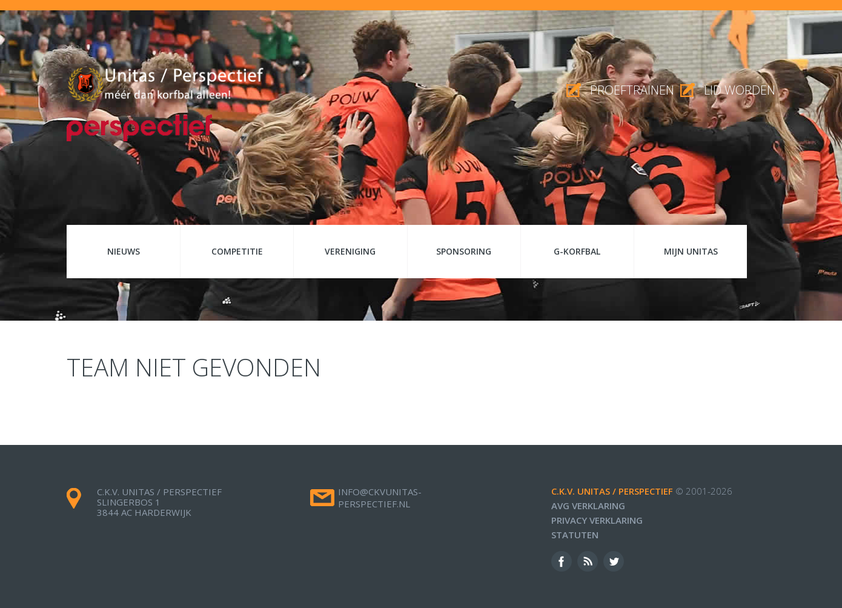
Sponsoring (463, 251)
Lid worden (739, 90)
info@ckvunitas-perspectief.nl (380, 498)
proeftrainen (632, 90)
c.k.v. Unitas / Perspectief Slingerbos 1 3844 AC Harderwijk (159, 502)
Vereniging (350, 251)
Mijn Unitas (691, 251)
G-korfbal (577, 251)
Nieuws (123, 251)
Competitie (237, 251)
